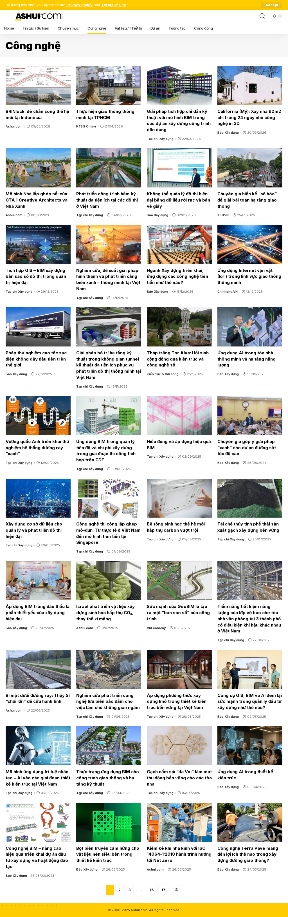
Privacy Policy (79, 5)
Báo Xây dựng (228, 133)
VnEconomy (156, 628)
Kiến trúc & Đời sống (163, 374)
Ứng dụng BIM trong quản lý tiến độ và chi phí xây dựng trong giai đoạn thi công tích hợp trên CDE (106, 450)
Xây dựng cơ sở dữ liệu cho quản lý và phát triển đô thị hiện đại (34, 530)
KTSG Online (86, 126)
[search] (262, 16)
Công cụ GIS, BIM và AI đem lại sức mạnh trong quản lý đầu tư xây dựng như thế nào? (249, 701)
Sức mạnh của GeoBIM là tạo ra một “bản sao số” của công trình (178, 612)
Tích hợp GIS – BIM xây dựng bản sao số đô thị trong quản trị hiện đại (36, 276)
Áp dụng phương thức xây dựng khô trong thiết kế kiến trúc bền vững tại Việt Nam (176, 701)
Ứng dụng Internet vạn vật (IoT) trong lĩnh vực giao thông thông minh (249, 276)
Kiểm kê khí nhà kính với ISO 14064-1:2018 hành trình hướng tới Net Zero (179, 854)
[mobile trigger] (10, 16)
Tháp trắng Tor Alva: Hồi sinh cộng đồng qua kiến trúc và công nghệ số (178, 359)
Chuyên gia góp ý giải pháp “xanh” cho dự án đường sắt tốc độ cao (246, 448)
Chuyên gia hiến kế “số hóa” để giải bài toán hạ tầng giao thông (247, 200)
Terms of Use (113, 5)
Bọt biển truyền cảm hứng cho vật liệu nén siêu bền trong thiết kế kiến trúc (107, 854)
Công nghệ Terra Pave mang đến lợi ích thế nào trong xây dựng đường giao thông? (247, 854)
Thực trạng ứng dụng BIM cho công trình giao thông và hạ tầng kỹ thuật (107, 778)
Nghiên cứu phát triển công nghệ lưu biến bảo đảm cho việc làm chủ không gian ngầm (108, 701)
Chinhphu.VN (227, 292)
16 (152, 890)
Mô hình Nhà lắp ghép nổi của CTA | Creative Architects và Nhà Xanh (37, 200)
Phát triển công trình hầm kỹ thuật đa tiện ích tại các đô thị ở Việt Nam (107, 200)
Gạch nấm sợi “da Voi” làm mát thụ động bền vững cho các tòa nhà (179, 778)
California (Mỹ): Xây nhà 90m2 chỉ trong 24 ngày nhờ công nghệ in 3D (249, 117)
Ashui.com (14, 126)
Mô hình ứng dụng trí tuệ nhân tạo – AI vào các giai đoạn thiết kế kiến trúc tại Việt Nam (38, 778)
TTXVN (223, 215)
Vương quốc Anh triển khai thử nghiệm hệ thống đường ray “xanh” (37, 448)
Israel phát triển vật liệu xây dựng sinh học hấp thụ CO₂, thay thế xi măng (105, 612)
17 (163, 890)
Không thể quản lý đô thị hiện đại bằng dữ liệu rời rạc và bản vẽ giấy (178, 200)
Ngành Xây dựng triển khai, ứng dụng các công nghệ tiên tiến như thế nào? (177, 276)
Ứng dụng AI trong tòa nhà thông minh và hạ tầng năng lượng (246, 359)
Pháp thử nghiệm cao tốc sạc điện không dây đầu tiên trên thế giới (36, 359)
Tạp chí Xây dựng (160, 139)
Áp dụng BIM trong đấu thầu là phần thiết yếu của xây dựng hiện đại (37, 612)
